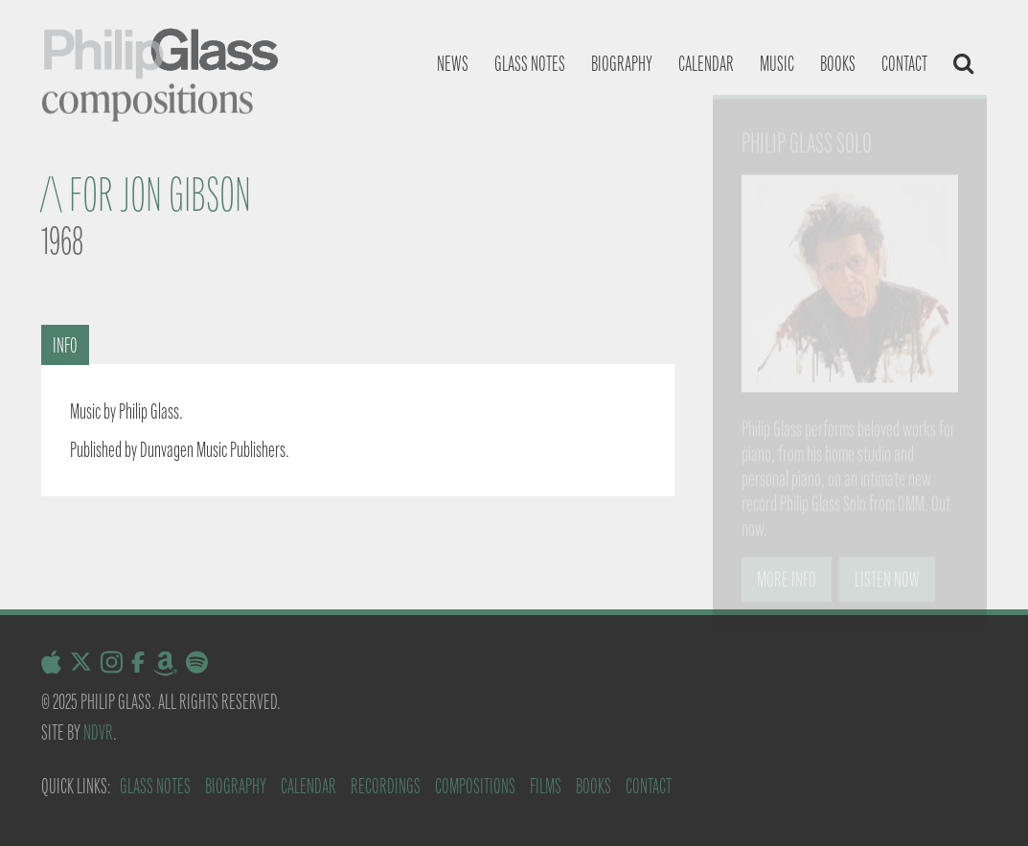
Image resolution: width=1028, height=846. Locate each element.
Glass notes (529, 64)
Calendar (706, 64)
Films (545, 786)
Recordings (386, 786)
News (452, 64)
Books (838, 64)
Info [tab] (65, 345)
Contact (904, 64)
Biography (621, 64)
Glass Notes (155, 786)
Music (777, 64)
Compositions (475, 786)
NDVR (98, 732)
